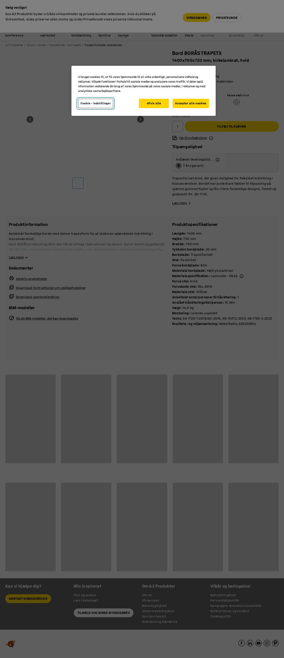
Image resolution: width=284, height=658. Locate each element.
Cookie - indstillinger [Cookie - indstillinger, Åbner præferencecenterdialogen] (96, 103)
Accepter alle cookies (191, 103)
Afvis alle (154, 103)
